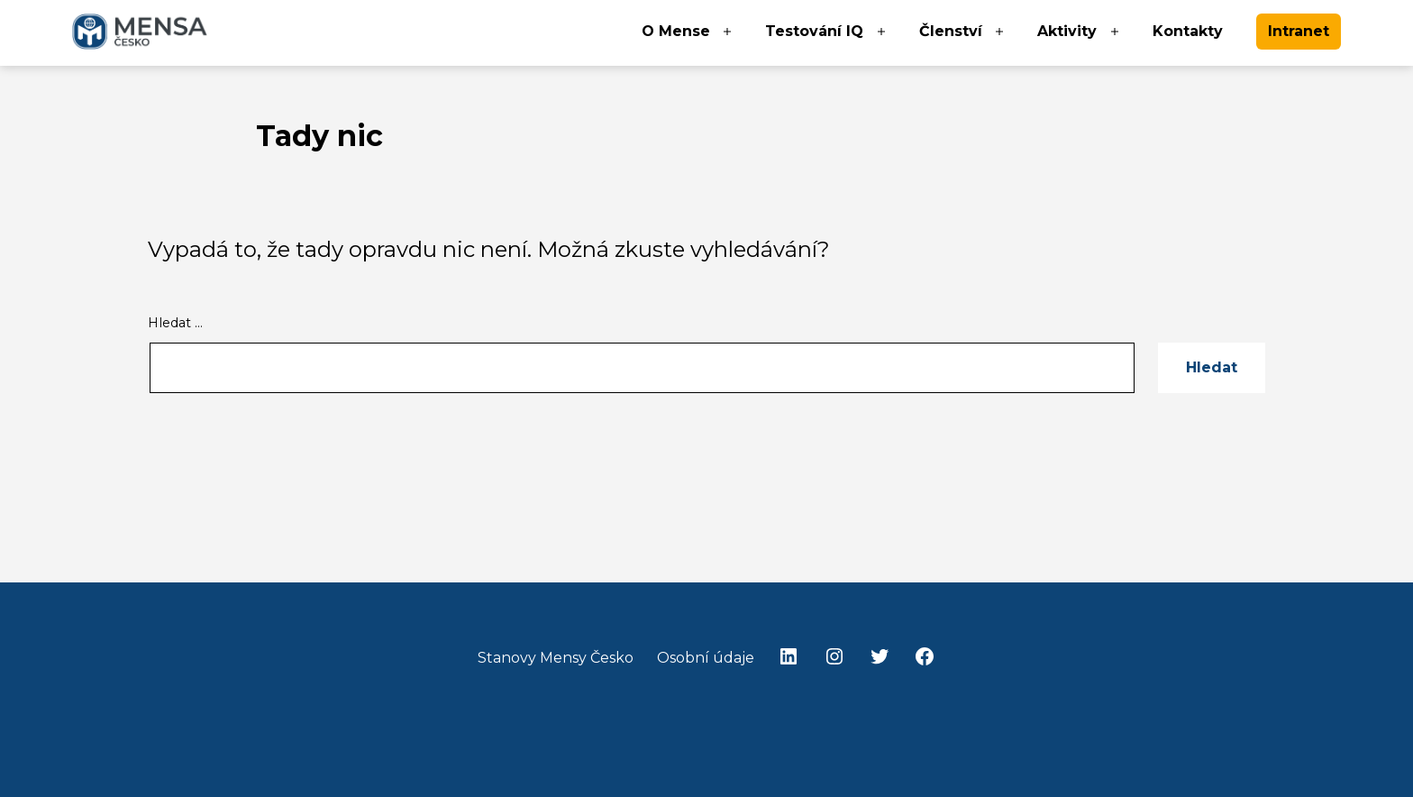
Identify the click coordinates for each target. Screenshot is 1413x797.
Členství (950, 31)
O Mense (676, 31)
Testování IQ (814, 31)
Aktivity (1067, 31)
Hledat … (175, 323)
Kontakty (1188, 31)
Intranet (1298, 31)
